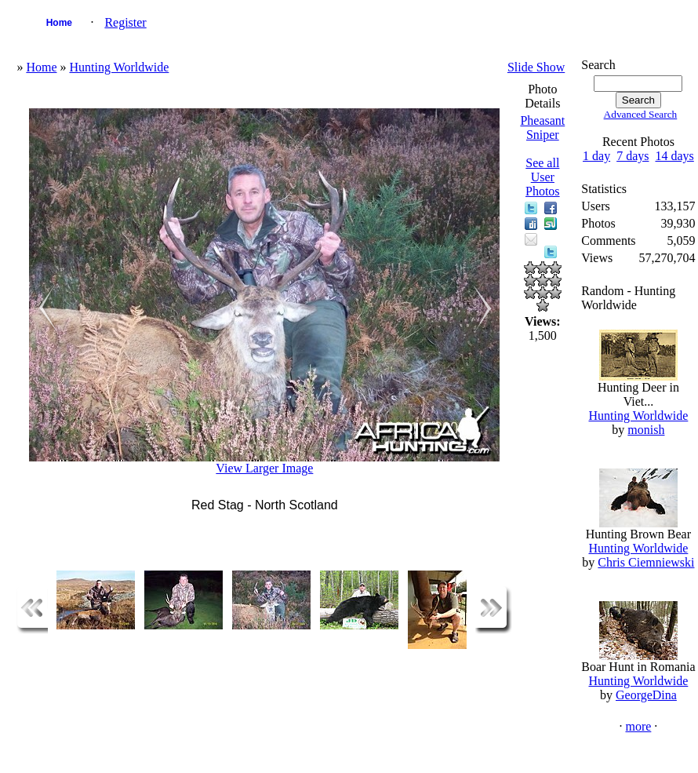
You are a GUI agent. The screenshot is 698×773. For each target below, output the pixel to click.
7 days (632, 155)
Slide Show (536, 67)
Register (125, 22)
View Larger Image (264, 468)
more (638, 726)
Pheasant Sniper (542, 127)
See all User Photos (542, 177)
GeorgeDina (646, 695)
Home (59, 22)
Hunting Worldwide (119, 67)
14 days (674, 155)
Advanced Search (641, 114)
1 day (596, 155)
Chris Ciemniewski (646, 562)
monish (645, 429)
